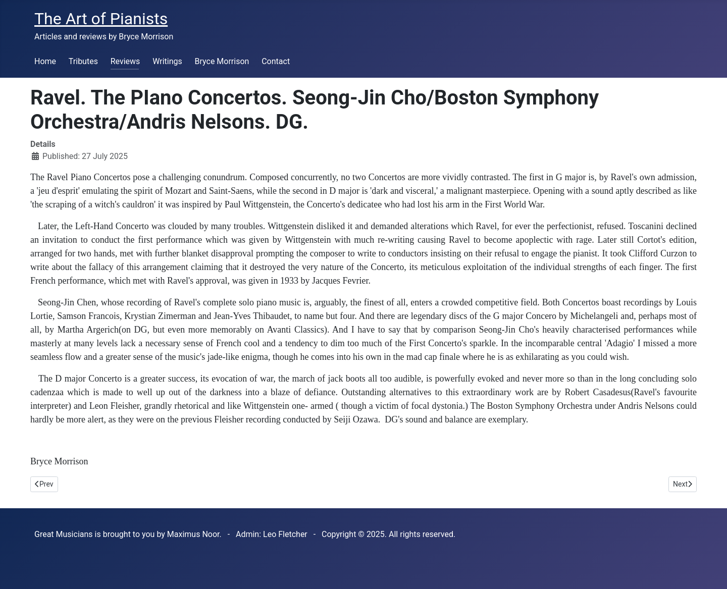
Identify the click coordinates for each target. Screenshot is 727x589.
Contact (276, 61)
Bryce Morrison (222, 61)
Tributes (83, 61)
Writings (167, 61)
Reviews (125, 61)
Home (45, 61)
